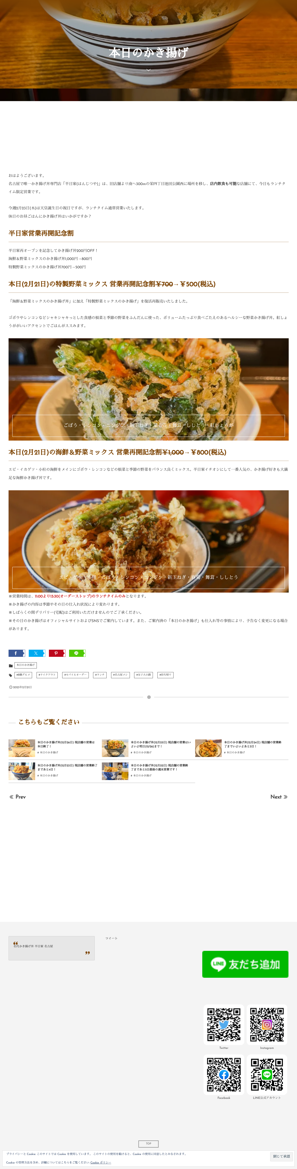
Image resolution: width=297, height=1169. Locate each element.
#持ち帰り (165, 675)
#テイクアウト (47, 675)
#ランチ (99, 675)
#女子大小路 (143, 675)
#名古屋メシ (120, 675)
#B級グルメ (23, 675)
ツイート (111, 938)
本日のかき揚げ (26, 665)
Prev (17, 797)
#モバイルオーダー (75, 675)
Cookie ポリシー (100, 1162)
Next (279, 797)
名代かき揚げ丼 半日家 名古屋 (33, 946)
